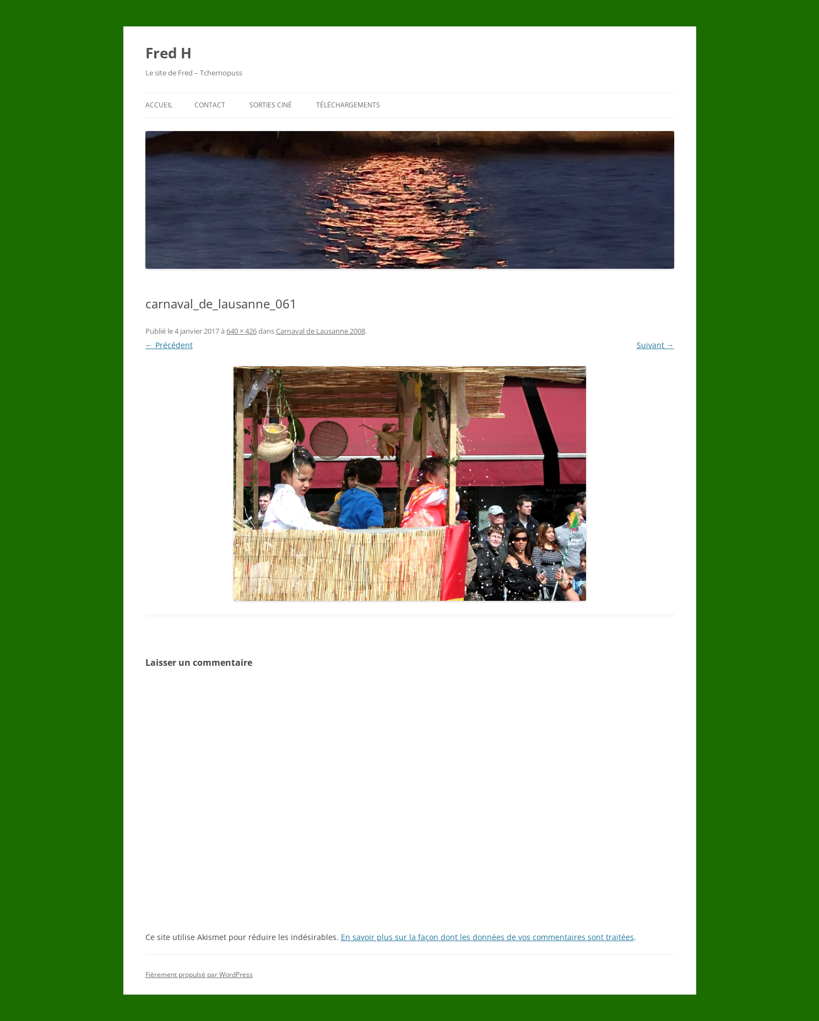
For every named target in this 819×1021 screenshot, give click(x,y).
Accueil (158, 105)
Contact (209, 105)
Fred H (168, 53)
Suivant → (655, 345)
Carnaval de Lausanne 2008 (320, 331)
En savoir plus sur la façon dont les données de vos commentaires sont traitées (487, 937)
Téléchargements (348, 105)
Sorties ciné (271, 105)
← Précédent (169, 345)
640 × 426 (241, 331)
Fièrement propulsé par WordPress (199, 974)
